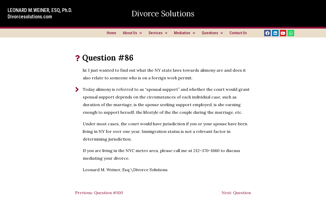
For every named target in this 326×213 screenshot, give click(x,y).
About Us (132, 33)
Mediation (184, 33)
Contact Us (238, 33)
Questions (212, 33)
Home (111, 33)
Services (157, 33)
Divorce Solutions (162, 13)
